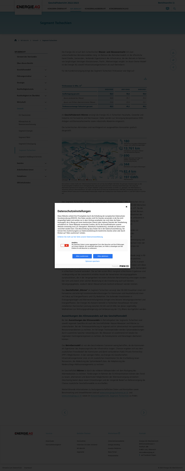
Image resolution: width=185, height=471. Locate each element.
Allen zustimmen (82, 256)
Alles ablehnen (103, 256)
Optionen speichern (92, 261)
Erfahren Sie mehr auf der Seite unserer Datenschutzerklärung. (80, 237)
